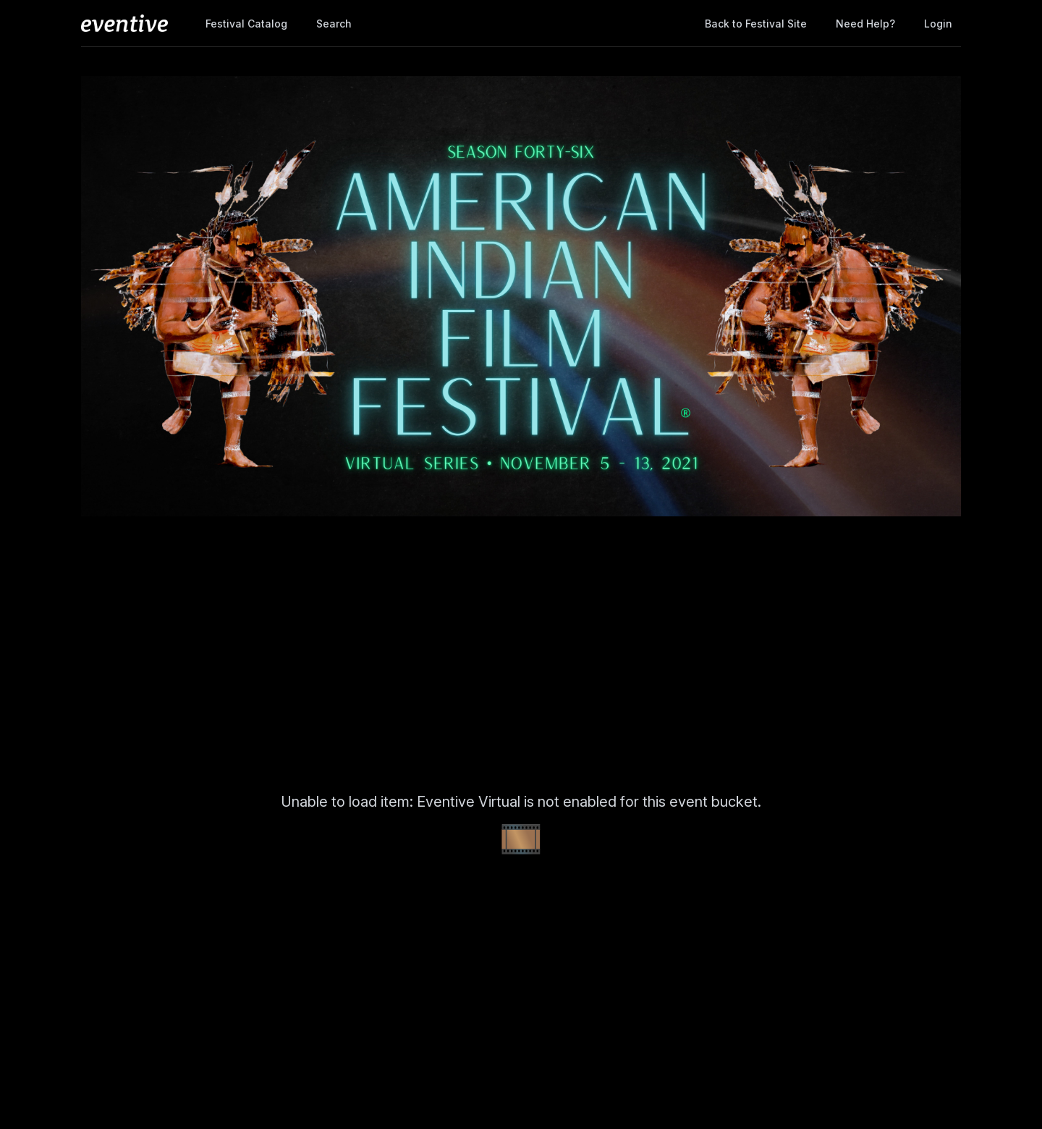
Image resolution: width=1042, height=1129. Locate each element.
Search (334, 23)
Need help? (865, 23)
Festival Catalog (246, 23)
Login (938, 23)
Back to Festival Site (756, 23)
